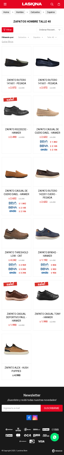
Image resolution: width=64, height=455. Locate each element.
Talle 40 (50, 37)
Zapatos (36, 37)
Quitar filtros (7, 42)
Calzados (22, 37)
